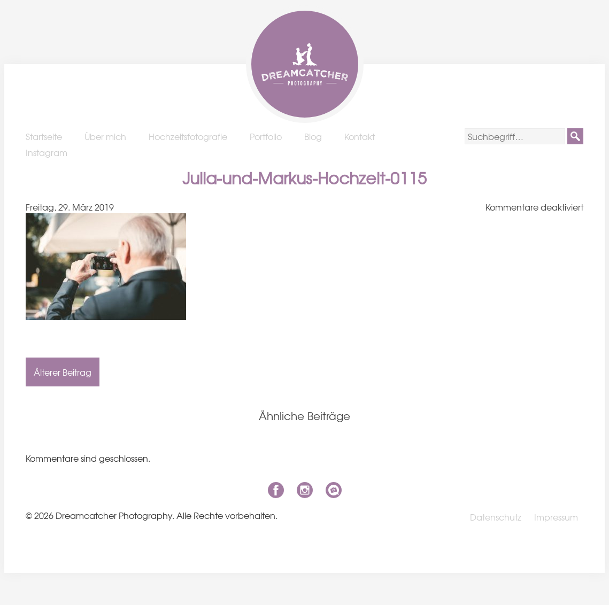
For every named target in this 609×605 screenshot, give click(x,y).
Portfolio (266, 136)
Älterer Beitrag (62, 372)
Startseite (44, 136)
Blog (313, 136)
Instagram (46, 152)
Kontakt (359, 136)
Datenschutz (495, 516)
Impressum (556, 516)
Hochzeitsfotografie (188, 136)
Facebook (276, 490)
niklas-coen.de (334, 490)
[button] (575, 136)
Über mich (105, 136)
